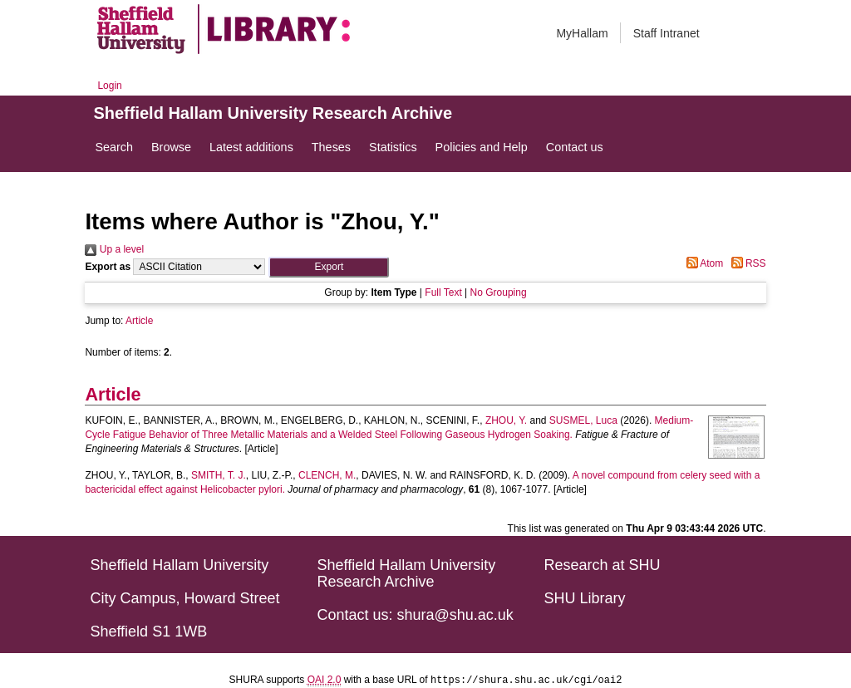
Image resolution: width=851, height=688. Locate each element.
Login (109, 85)
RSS (746, 263)
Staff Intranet (666, 33)
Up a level (114, 249)
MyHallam (582, 33)
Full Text (443, 292)
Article (139, 321)
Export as (107, 267)
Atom (702, 263)
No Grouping (498, 292)
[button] (328, 267)
